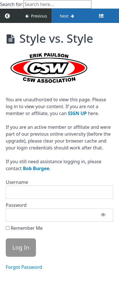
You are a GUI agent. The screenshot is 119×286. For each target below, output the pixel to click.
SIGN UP (77, 113)
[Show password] (103, 215)
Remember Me (24, 228)
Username (17, 182)
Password (16, 205)
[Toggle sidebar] (101, 16)
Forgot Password (24, 267)
